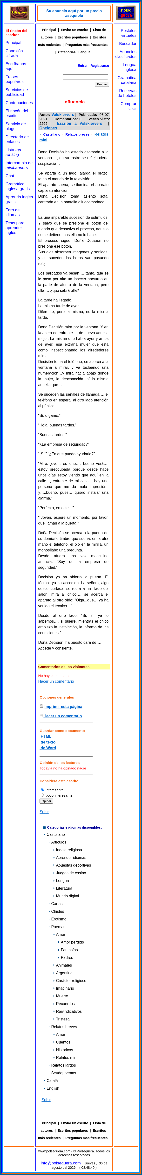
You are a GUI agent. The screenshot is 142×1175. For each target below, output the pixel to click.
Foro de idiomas (13, 212)
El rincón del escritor (17, 113)
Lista (13, 152)
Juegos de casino (69, 873)
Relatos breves (77, 134)
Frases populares (15, 79)
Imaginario (63, 988)
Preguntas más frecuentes (86, 45)
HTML (45, 736)
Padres (65, 958)
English (51, 1088)
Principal (13, 42)
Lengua (61, 881)
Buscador (127, 43)
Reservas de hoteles (127, 93)
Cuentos (61, 1042)
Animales (62, 965)
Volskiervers (62, 114)
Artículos (57, 842)
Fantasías (68, 950)
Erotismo (57, 919)
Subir (44, 812)
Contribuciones (19, 102)
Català (51, 1081)
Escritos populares (73, 37)
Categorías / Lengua (74, 52)
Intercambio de (19, 165)
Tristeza (61, 1019)
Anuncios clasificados (125, 54)
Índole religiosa (67, 850)
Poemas (56, 927)
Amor (59, 934)
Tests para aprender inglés (15, 228)
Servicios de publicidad (17, 92)
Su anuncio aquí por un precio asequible (74, 13)
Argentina (63, 973)
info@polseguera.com (61, 1163)
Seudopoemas (62, 1073)
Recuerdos (63, 1004)
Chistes (56, 911)
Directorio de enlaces (17, 139)
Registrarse (99, 66)
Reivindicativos (67, 1011)
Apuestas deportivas (72, 865)
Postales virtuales (128, 33)
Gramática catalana (127, 80)
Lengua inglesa (129, 67)
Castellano (52, 134)
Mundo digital (66, 896)
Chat (10, 176)
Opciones (48, 128)
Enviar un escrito (74, 30)
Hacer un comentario (56, 681)
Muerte (60, 996)
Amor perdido (71, 942)
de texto (47, 742)
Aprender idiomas (69, 858)
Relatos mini (65, 1058)
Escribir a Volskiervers (79, 123)
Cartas (55, 904)
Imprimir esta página (63, 707)
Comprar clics (128, 106)
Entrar (83, 66)
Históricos (63, 1050)
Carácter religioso (69, 981)
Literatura (62, 888)
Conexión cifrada (14, 53)
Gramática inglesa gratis (18, 186)
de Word (48, 748)
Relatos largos (62, 1065)
